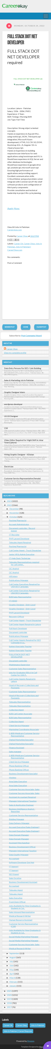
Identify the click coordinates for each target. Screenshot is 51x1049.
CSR (6, 428)
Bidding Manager (16, 819)
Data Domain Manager (19, 835)
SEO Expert (14, 874)
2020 (9, 995)
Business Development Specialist (23, 773)
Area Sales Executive (18, 781)
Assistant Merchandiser (19, 843)
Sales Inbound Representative (22, 912)
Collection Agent (16, 710)
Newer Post (10, 327)
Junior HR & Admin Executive (21, 554)
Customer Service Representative (23, 815)
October (13, 517)
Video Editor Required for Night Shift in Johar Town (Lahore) (23, 441)
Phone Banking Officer (19, 766)
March (12, 977)
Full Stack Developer (18, 628)
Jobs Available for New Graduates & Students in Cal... (25, 906)
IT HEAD (13, 601)
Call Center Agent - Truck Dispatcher (25, 550)
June (11, 965)
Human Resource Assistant (20, 920)
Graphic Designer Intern (14, 392)
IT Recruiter (14, 534)
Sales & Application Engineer (21, 805)
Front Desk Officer (17, 902)
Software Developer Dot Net (21, 862)
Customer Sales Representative (22, 668)
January (13, 986)
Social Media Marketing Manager (23, 936)
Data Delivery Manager (19, 823)
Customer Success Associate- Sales (24, 789)
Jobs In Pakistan (37, 1025)
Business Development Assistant (23, 882)
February (13, 982)
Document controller (18, 632)
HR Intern (13, 576)
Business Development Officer (22, 847)
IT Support (13, 866)
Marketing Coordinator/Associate (24, 729)
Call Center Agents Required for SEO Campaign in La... (25, 641)
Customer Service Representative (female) (22, 478)
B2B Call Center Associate (20, 713)
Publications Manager (18, 580)
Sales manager (15, 751)
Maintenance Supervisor (19, 664)
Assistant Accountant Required (22, 797)
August (13, 957)
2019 (9, 999)
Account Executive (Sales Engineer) (24, 827)
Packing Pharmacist (17, 520)
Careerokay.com (14, 230)
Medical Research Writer (20, 916)
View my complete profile (15, 352)
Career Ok (18, 243)
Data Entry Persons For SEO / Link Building (22, 368)
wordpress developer (13, 404)
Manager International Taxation (23, 801)
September (14, 953)
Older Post (41, 327)
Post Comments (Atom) (31, 335)
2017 (9, 1007)
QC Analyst (14, 568)
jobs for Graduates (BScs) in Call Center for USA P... (23, 673)
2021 (9, 991)
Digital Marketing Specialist (21, 739)
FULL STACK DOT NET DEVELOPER (22, 40)
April (12, 973)
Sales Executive (15, 898)
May (12, 969)
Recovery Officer (16, 616)
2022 (9, 505)
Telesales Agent (16, 890)
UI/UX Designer (11, 416)
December (14, 509)
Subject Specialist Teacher (20, 646)
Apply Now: (13, 208)
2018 (9, 1003)
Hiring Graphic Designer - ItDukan (19, 454)
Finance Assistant (16, 747)
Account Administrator (19, 524)
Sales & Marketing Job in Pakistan (19, 380)
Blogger (30, 1041)
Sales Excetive (15, 878)
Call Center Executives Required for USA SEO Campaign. (24, 585)
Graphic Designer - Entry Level (22, 604)
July (11, 961)
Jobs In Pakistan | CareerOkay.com (18, 1031)
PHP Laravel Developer (19, 538)
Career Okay (29, 243)
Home (25, 327)
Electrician (8, 466)
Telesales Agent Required (20, 542)
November (14, 513)
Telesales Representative (20, 702)
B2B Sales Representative (20, 597)
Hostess (12, 777)
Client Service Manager (19, 725)
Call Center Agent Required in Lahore (25, 624)
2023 (9, 501)
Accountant (14, 858)
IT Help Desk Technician (19, 558)
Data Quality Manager (19, 854)
